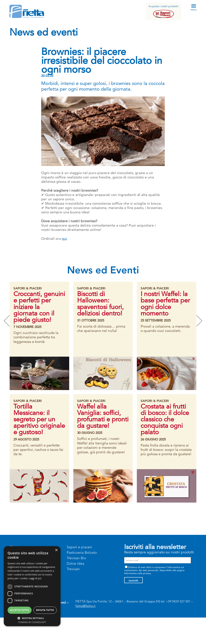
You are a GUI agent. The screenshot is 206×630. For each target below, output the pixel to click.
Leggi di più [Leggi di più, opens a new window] (35, 578)
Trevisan (73, 569)
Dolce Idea (75, 563)
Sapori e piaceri (79, 547)
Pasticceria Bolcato (82, 552)
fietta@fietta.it (85, 606)
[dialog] (32, 586)
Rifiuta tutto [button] (45, 610)
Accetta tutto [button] (19, 610)
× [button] (56, 550)
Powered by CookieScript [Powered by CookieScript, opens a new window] (32, 622)
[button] (32, 618)
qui (64, 238)
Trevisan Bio (76, 558)
